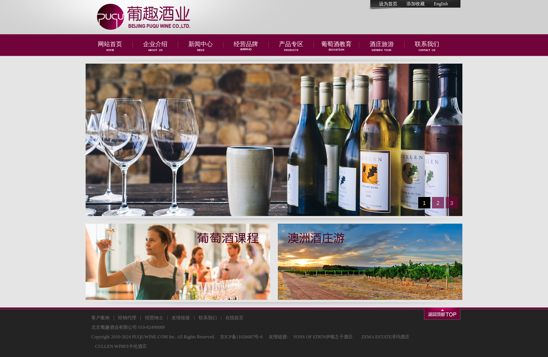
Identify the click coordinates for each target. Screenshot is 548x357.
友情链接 (181, 317)
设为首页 (388, 3)
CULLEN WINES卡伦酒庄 (121, 346)
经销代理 (127, 317)
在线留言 (234, 317)
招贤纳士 (154, 317)
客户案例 (100, 317)
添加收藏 (415, 3)
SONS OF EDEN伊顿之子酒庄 (323, 336)
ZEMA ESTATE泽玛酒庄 (386, 336)
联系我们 (208, 317)
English (441, 3)
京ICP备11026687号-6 (241, 336)
